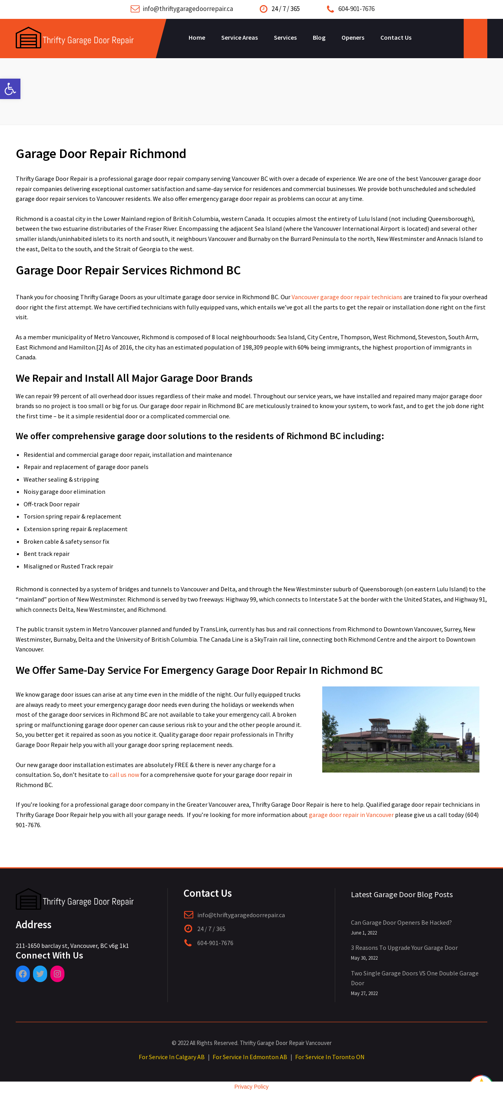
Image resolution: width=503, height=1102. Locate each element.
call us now (124, 774)
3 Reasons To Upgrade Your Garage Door (404, 947)
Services (285, 37)
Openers (352, 37)
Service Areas (239, 37)
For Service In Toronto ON (330, 1057)
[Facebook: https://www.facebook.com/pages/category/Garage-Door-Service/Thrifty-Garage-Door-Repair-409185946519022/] (23, 974)
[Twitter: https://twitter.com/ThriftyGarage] (40, 974)
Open (475, 38)
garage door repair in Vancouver (351, 815)
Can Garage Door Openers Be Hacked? (401, 922)
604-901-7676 (356, 8)
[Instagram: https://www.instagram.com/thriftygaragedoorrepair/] (57, 974)
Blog (319, 37)
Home (197, 37)
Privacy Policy (251, 1087)
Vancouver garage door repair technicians (347, 297)
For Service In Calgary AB (172, 1057)
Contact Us (395, 37)
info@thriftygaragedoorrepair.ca (188, 8)
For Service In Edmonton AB (250, 1057)
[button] (10, 89)
